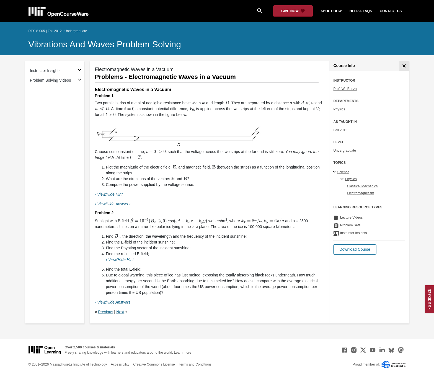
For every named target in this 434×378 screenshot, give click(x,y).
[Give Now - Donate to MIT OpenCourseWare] (293, 11)
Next (120, 312)
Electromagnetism (360, 193)
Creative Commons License (154, 364)
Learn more (182, 352)
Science (343, 172)
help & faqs (361, 11)
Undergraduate (344, 150)
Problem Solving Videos (50, 80)
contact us (391, 11)
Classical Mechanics (362, 186)
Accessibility (120, 364)
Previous (105, 312)
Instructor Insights (45, 70)
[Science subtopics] (335, 172)
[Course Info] (404, 66)
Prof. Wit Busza (344, 89)
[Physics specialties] (343, 179)
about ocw (331, 11)
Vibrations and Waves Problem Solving (105, 44)
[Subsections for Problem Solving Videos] (79, 80)
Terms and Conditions (195, 364)
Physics (339, 109)
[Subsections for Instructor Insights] (79, 70)
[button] (354, 249)
